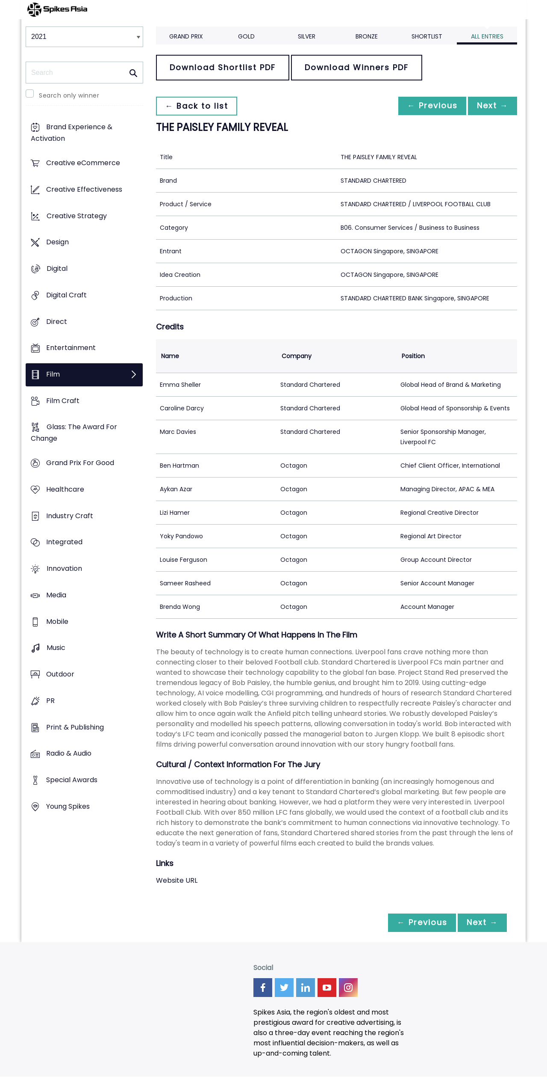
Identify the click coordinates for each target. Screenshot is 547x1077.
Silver (306, 36)
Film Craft (62, 401)
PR (50, 701)
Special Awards (71, 780)
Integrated (64, 542)
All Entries (487, 36)
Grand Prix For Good (80, 463)
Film (53, 374)
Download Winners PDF (357, 67)
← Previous (428, 106)
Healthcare (65, 489)
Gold (246, 36)
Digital (57, 268)
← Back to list (197, 106)
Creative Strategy (77, 216)
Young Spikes (68, 806)
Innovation (64, 569)
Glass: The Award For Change (74, 433)
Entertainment (71, 348)
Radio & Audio (68, 754)
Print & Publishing (75, 727)
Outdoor (60, 674)
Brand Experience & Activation (71, 133)
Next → (491, 106)
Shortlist (427, 36)
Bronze (367, 36)
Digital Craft (66, 295)
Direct (56, 321)
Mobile (57, 621)
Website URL (176, 880)
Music (56, 648)
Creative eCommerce (83, 163)
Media (56, 595)
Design (57, 242)
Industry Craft (69, 516)
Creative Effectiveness (84, 189)
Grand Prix (186, 36)
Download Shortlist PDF (223, 67)
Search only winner (69, 95)
